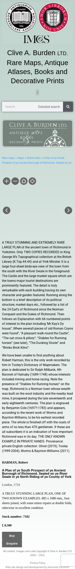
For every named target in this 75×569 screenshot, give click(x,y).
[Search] (68, 107)
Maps (21, 157)
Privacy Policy (37, 562)
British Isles (33, 157)
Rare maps (8, 157)
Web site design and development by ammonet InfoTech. (37, 567)
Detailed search (49, 107)
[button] (37, 92)
